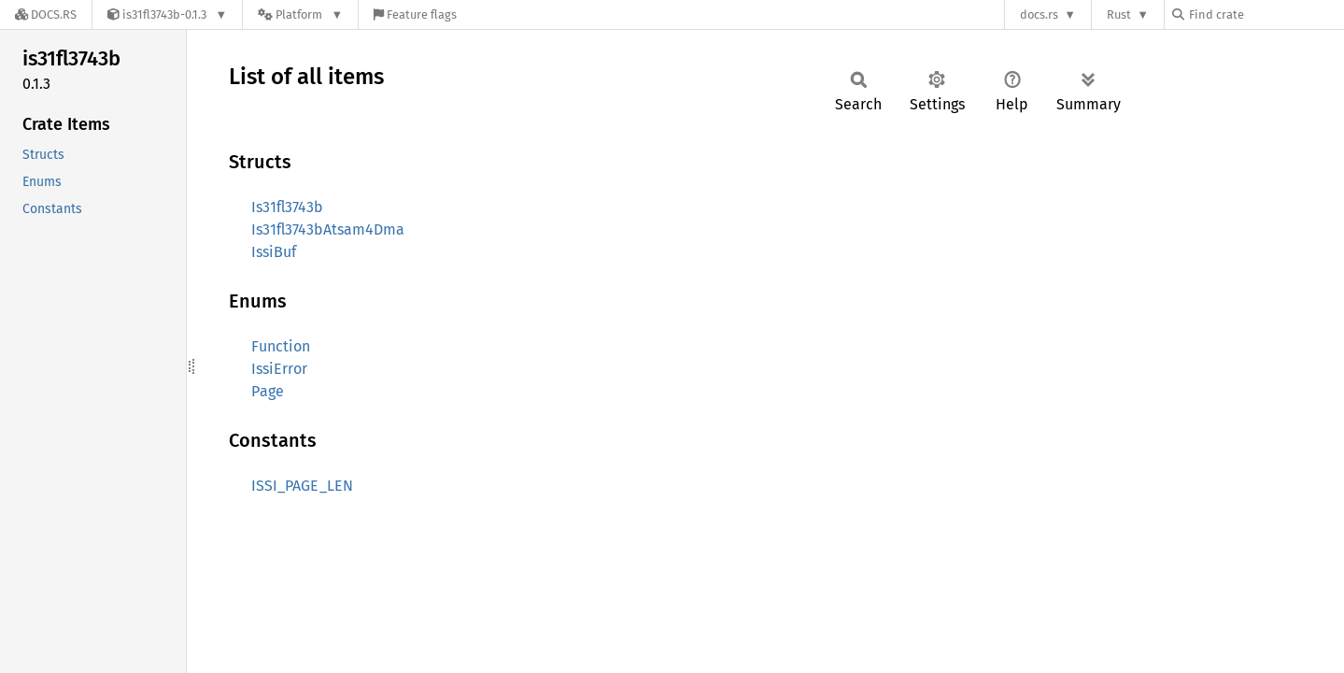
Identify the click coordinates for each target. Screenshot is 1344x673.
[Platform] (300, 14)
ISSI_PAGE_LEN (302, 485)
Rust (1119, 14)
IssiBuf (273, 252)
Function (280, 346)
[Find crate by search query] (1265, 14)
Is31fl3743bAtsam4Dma (327, 229)
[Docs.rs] (46, 14)
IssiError (279, 369)
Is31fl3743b (287, 207)
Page (267, 391)
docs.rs (1039, 14)
